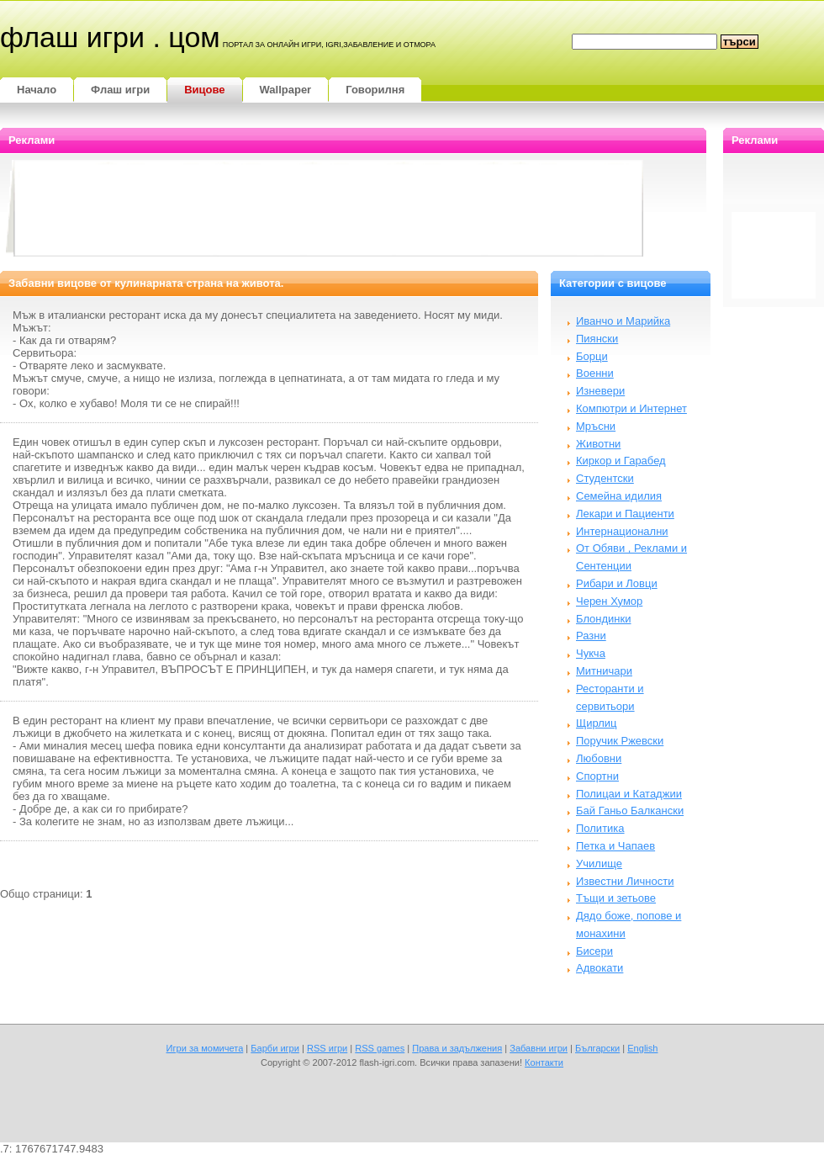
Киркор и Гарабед (621, 460)
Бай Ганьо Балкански (630, 810)
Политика (600, 828)
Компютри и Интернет (631, 408)
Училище (599, 863)
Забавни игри (539, 1048)
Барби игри (275, 1048)
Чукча (590, 653)
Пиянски (597, 338)
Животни (598, 443)
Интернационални (622, 531)
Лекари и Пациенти (625, 513)
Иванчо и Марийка (623, 321)
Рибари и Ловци (617, 583)
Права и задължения (457, 1048)
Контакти (544, 1062)
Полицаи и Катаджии (629, 793)
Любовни (598, 758)
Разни (591, 635)
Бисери (594, 951)
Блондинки (603, 618)
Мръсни (595, 426)
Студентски (605, 478)
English (642, 1048)
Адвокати (599, 968)
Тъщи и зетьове (616, 898)
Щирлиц (596, 723)
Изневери (600, 390)
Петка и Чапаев (615, 846)
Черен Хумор (609, 601)
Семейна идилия (619, 496)
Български (597, 1048)
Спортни (597, 776)
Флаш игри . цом (110, 37)
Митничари (604, 671)
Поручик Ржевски (619, 740)
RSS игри (327, 1048)
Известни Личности (625, 881)
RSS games (379, 1048)
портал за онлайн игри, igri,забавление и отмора (329, 44)
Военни (595, 373)
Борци (592, 356)
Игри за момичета (205, 1048)
